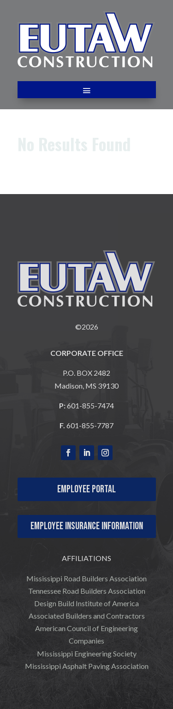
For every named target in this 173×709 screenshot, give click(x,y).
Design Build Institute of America (86, 603)
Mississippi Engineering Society (87, 653)
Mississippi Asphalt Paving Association (87, 666)
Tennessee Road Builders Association (86, 590)
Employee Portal (86, 489)
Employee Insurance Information (86, 526)
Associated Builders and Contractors (87, 615)
